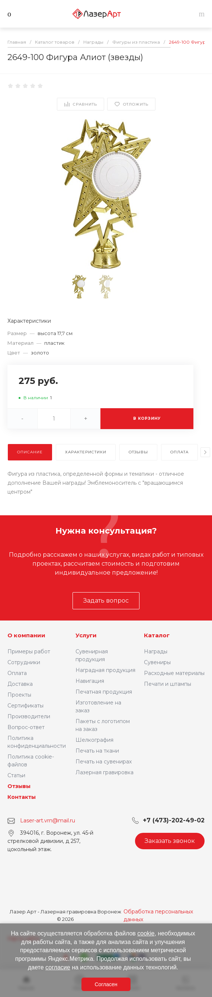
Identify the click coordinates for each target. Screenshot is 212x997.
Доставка (20, 684)
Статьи (16, 775)
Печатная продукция (104, 691)
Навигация (90, 681)
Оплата (17, 673)
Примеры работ (28, 651)
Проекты (19, 694)
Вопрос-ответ (26, 727)
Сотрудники (23, 662)
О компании (26, 635)
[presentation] (205, 452)
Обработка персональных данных (158, 915)
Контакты (21, 797)
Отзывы (18, 786)
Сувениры (157, 662)
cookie (145, 933)
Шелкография (94, 740)
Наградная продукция (105, 670)
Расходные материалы (174, 673)
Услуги (86, 635)
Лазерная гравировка (105, 772)
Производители (28, 716)
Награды (155, 651)
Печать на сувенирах (104, 761)
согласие (57, 967)
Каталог (157, 635)
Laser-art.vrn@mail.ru (47, 820)
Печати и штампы (167, 684)
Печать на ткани (97, 750)
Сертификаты (25, 705)
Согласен (105, 984)
